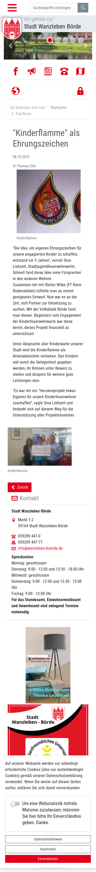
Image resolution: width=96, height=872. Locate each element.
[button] (10, 46)
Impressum (48, 849)
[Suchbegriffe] (54, 7)
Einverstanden (48, 859)
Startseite (58, 107)
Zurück (19, 488)
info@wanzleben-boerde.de (40, 548)
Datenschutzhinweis (48, 839)
